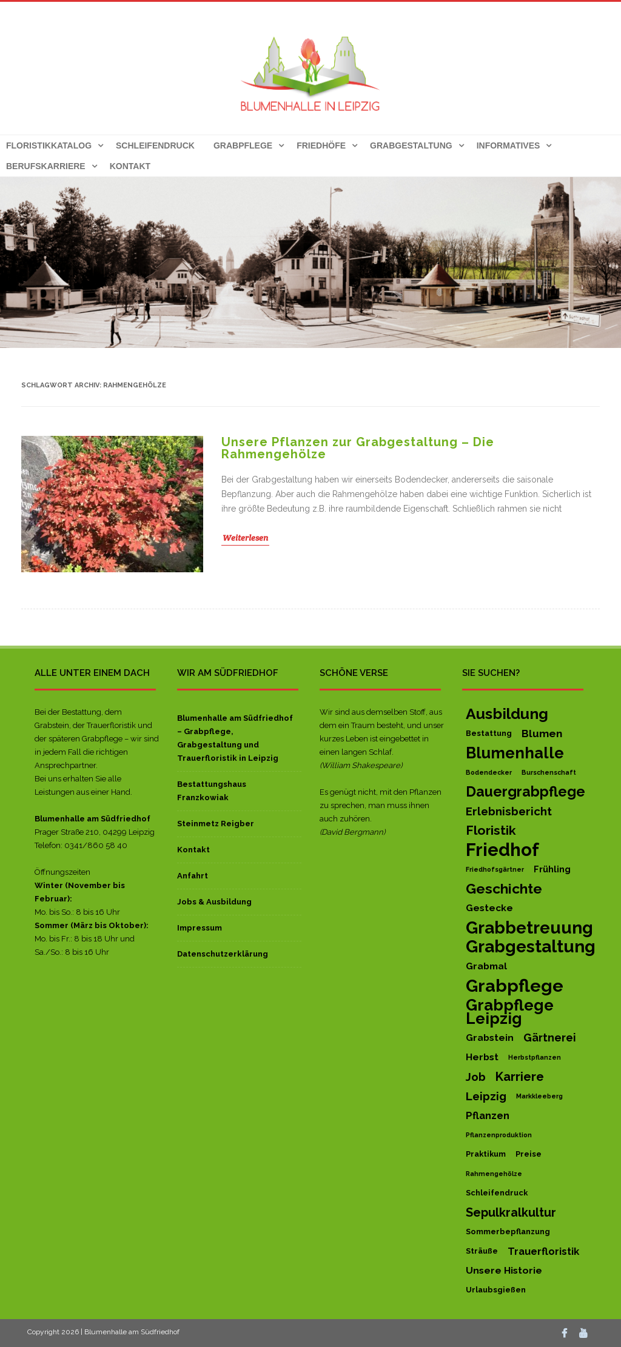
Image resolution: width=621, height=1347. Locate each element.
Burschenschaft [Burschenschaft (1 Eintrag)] (549, 772)
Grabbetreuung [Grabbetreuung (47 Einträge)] (529, 927)
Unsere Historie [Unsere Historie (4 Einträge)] (504, 1270)
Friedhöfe (321, 145)
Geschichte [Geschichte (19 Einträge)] (504, 888)
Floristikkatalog (49, 145)
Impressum (199, 927)
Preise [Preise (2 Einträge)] (528, 1153)
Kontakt (130, 166)
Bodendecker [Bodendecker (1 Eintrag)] (489, 772)
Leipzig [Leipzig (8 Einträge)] (486, 1096)
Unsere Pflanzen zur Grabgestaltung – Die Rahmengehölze (357, 448)
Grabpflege (242, 145)
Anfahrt (192, 875)
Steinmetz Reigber (215, 823)
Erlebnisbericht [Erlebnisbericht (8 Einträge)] (509, 811)
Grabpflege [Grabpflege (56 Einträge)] (514, 985)
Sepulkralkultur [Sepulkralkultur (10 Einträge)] (511, 1212)
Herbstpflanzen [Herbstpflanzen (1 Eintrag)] (534, 1057)
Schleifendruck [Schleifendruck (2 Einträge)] (497, 1192)
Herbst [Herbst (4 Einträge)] (482, 1057)
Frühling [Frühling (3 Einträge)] (552, 869)
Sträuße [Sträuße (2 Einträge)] (482, 1250)
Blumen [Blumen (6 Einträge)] (542, 733)
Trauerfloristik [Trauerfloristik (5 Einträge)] (543, 1251)
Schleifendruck (155, 145)
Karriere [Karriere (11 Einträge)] (519, 1076)
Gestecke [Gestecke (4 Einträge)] (489, 908)
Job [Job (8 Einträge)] (476, 1076)
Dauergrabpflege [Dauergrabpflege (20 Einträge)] (525, 791)
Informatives (508, 145)
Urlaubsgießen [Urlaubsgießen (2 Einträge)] (496, 1289)
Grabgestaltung (411, 145)
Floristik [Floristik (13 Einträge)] (491, 830)
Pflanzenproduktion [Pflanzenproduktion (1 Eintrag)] (499, 1134)
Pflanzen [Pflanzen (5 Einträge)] (487, 1115)
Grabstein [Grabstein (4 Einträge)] (490, 1037)
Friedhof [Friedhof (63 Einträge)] (502, 849)
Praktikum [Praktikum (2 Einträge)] (486, 1153)
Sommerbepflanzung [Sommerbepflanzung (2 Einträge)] (508, 1231)
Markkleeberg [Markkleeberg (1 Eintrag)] (539, 1096)
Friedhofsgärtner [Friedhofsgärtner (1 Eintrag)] (495, 869)
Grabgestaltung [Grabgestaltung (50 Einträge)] (531, 946)
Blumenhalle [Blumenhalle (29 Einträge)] (515, 752)
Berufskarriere (46, 166)
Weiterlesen (245, 537)
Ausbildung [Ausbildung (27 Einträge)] (507, 714)
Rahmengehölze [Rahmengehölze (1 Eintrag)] (494, 1173)
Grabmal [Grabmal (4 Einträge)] (486, 966)
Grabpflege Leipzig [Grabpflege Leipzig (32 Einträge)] (510, 1012)
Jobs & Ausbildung (214, 901)
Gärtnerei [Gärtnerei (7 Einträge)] (549, 1037)
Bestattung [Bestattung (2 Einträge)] (489, 733)
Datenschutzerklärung (222, 953)
